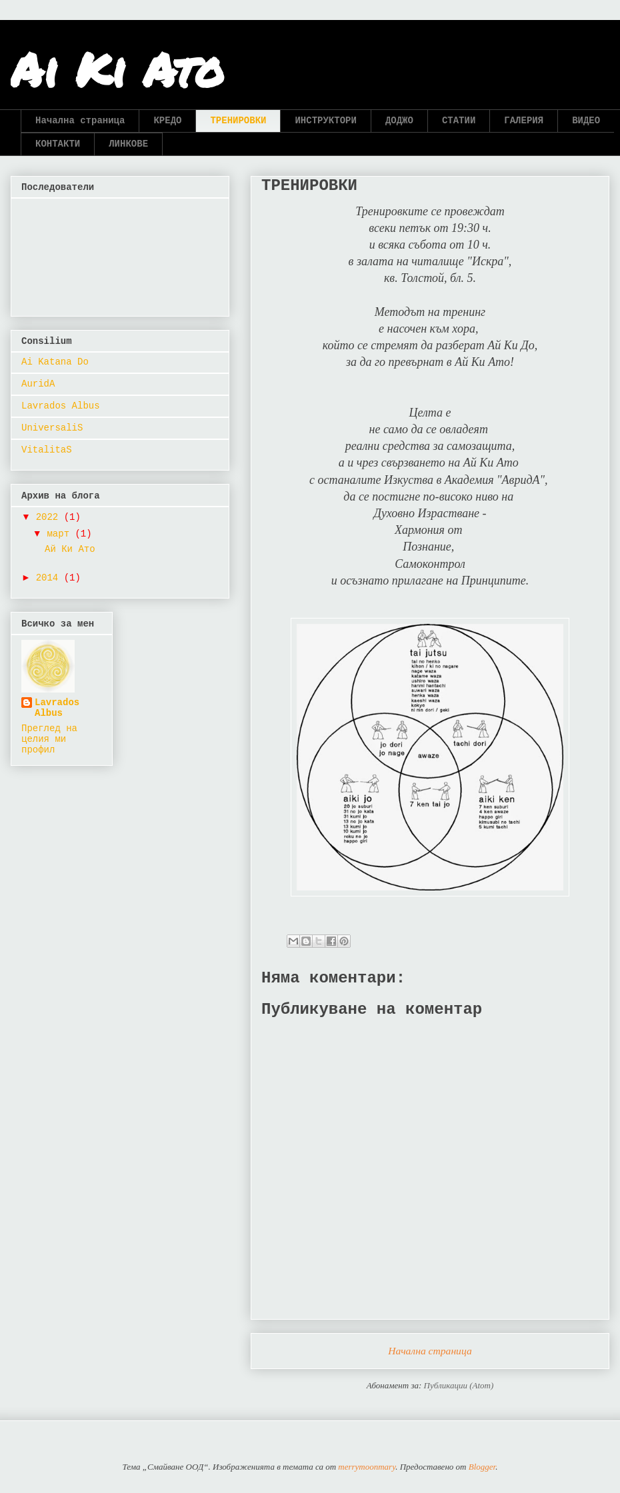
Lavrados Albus (60, 406)
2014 (50, 578)
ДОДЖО (399, 120)
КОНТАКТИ (57, 144)
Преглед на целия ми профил (49, 739)
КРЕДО (167, 120)
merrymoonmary (366, 1467)
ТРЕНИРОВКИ (238, 120)
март (61, 534)
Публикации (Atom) (459, 1385)
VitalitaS (46, 450)
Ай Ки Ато (70, 549)
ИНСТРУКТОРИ (325, 120)
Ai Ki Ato (117, 68)
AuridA (38, 384)
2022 (50, 517)
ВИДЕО (586, 120)
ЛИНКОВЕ (128, 144)
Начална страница (80, 120)
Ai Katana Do (55, 362)
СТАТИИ (458, 120)
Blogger (482, 1467)
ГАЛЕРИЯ (523, 120)
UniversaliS (52, 428)
